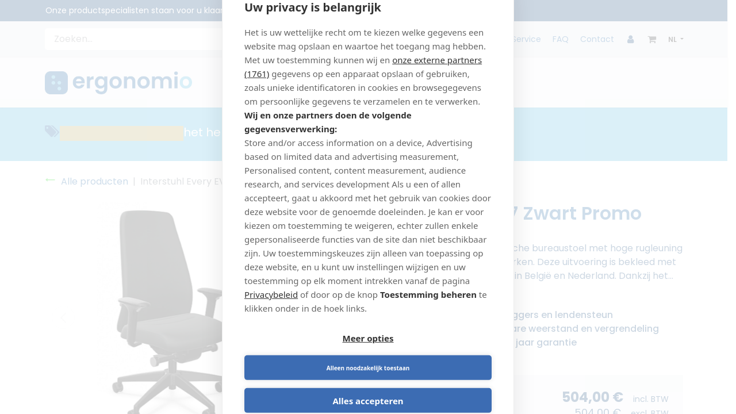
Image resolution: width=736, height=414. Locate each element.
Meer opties (304, 355)
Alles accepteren (367, 387)
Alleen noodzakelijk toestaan (431, 355)
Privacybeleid (271, 307)
